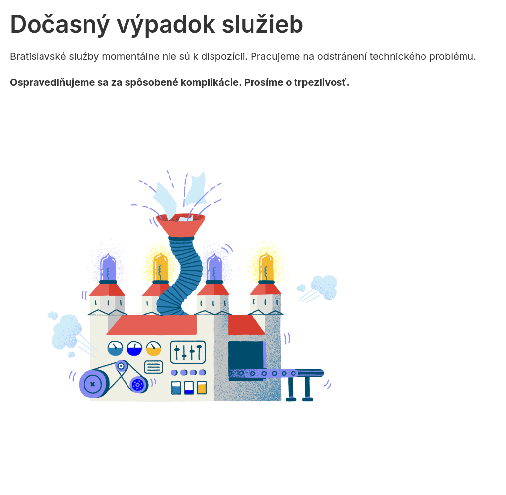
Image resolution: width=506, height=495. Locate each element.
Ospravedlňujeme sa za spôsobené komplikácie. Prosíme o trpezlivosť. (180, 82)
